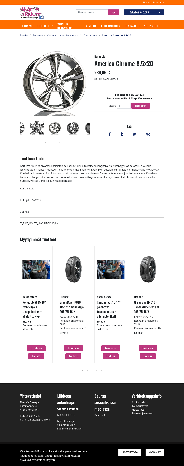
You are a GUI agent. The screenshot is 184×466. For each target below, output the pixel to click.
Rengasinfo (132, 26)
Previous (17, 132)
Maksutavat (138, 409)
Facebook (100, 415)
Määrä (112, 105)
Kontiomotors (110, 26)
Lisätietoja (130, 452)
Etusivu (27, 26)
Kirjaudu (147, 2)
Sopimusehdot (140, 402)
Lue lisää (36, 356)
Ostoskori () (139, 12)
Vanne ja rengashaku (65, 26)
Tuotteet (43, 26)
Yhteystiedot (153, 26)
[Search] (92, 12)
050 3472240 (33, 416)
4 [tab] (59, 142)
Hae (113, 12)
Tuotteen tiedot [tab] (33, 158)
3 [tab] (54, 142)
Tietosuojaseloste (142, 413)
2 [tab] (50, 142)
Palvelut (90, 26)
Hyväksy (155, 452)
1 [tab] (45, 142)
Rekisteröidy (158, 2)
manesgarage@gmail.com (35, 419)
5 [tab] (64, 142)
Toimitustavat (140, 406)
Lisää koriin (140, 106)
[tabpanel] (55, 127)
